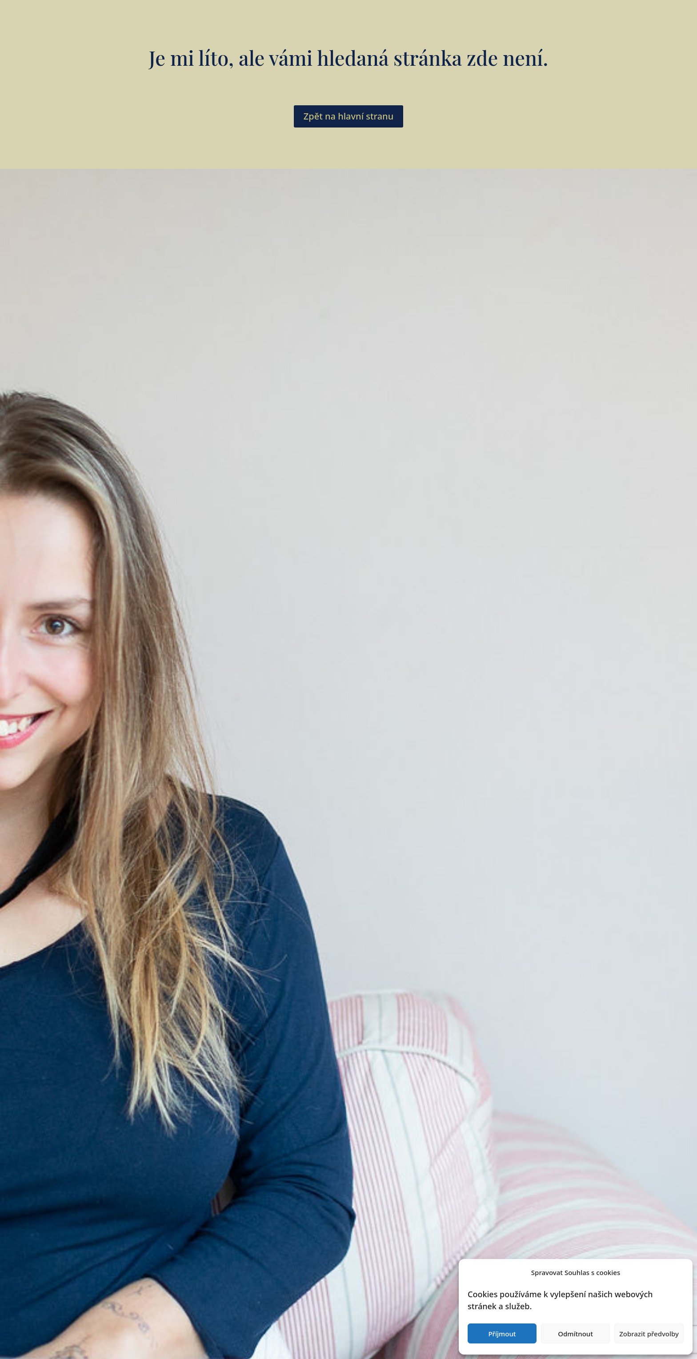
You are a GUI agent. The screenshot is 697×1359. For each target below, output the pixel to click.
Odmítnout (575, 1333)
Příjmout (502, 1333)
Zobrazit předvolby (649, 1333)
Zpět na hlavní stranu (348, 116)
